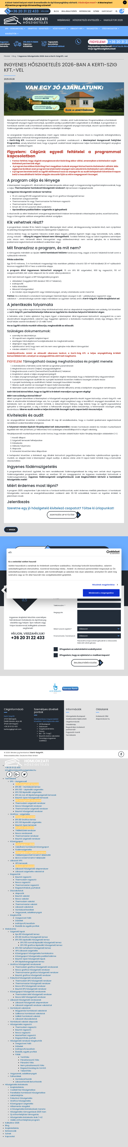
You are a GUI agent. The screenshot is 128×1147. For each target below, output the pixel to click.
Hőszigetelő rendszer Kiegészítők (26, 1048)
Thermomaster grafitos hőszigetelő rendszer (36, 980)
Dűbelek (19, 928)
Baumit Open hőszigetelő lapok (30, 966)
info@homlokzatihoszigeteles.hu (20, 778)
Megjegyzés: (58, 619)
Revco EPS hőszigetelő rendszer (30, 994)
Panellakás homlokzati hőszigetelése (27, 1100)
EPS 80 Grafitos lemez (25, 827)
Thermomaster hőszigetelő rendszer (32, 991)
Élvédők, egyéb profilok (26, 1059)
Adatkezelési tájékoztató (76, 727)
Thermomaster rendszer (27, 844)
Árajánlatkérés (69, 17)
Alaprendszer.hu (103, 727)
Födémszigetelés (23, 857)
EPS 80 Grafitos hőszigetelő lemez (31, 945)
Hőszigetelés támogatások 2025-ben (28, 1119)
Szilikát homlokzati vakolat (27, 1024)
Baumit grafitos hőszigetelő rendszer (33, 983)
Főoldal (7, 62)
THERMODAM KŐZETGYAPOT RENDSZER (33, 863)
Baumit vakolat (22, 904)
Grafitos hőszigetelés (20, 1108)
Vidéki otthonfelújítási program (25, 1128)
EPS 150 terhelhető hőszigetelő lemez (33, 956)
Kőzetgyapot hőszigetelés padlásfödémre (35, 964)
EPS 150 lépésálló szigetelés (28, 800)
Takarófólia (25, 1078)
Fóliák (17, 1062)
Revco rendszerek (23, 841)
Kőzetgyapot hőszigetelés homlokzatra (34, 961)
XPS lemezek (21, 871)
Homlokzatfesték (23, 1087)
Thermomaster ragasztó (27, 893)
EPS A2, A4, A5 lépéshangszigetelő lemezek (35, 803)
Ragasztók (93, 34)
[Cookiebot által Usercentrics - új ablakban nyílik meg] (108, 552)
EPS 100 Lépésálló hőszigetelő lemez (32, 947)
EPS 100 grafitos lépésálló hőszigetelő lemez (41, 953)
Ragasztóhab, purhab (25, 1046)
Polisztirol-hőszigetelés (21, 1106)
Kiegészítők (11, 39)
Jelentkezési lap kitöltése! (62, 521)
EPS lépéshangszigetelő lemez (29, 969)
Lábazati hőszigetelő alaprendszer (31, 876)
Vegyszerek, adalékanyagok (28, 920)
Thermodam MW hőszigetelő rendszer (33, 1002)
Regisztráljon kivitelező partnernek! (75, 736)
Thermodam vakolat (25, 909)
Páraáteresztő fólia (29, 1068)
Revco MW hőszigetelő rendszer (30, 1005)
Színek (96, 17)
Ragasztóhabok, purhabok (27, 895)
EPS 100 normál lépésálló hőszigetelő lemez (40, 950)
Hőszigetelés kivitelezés (87, 25)
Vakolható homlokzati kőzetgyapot (32, 855)
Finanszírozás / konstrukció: (64, 643)
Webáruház (63, 25)
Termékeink (71, 743)
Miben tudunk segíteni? (63, 636)
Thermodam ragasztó (25, 887)
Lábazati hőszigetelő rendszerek (25, 1007)
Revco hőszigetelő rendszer (28, 814)
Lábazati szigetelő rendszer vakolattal (33, 1013)
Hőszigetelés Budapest (75, 724)
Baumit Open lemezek (25, 833)
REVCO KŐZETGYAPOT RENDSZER (30, 865)
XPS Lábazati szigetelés (26, 958)
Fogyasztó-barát (73, 740)
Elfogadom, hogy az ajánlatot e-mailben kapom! (85, 662)
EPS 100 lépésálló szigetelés (28, 830)
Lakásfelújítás (16, 1103)
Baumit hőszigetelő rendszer (29, 819)
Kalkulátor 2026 (113, 25)
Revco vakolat (22, 906)
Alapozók (19, 901)
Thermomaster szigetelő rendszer (31, 816)
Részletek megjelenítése (103, 585)
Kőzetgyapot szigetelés (21, 1111)
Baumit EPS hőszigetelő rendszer (30, 997)
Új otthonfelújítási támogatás (24, 1122)
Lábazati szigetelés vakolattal (29, 879)
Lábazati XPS (77, 34)
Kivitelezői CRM (102, 724)
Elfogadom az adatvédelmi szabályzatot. (81, 656)
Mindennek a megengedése (101, 593)
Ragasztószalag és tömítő (33, 1076)
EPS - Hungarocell (15, 34)
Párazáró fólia (27, 1070)
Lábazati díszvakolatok (26, 1027)
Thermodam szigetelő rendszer (30, 811)
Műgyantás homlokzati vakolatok (31, 1018)
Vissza (12, 536)
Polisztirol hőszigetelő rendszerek (26, 986)
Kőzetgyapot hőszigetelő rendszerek (28, 999)
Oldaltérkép (71, 732)
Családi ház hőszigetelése (22, 1098)
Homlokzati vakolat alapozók (24, 1029)
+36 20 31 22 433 (28, 644)
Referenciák (85, 17)
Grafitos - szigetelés (39, 34)
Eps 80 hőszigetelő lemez (27, 942)
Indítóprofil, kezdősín (25, 931)
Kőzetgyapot (60, 34)
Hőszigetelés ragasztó (21, 1032)
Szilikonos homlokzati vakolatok (30, 1021)
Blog (56, 17)
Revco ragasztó (22, 890)
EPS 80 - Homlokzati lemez (27, 794)
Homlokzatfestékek (24, 917)
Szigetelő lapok (17, 939)
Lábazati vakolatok (24, 915)
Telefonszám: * (59, 612)
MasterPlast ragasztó (25, 1043)
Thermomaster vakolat (26, 912)
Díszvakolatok (110, 34)
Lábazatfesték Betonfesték (28, 1089)
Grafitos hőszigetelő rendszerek (25, 972)
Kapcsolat (107, 17)
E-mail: (56, 605)
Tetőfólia (24, 1065)
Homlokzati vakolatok (20, 1016)
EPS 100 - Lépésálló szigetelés (29, 797)
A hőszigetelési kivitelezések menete (27, 1117)
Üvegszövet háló (23, 926)
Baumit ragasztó (23, 885)
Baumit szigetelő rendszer (27, 846)
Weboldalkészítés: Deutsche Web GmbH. (21, 763)
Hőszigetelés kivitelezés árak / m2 (26, 1125)
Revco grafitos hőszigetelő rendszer (32, 977)
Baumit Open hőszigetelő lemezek (31, 805)
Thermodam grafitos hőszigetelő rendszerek (36, 975)
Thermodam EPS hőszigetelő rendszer (33, 988)
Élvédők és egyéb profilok (27, 934)
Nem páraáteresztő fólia (32, 1073)
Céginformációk (72, 730)
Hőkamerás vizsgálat (20, 1114)
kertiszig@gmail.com (12, 737)
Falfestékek (15, 1084)
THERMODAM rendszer (25, 838)
